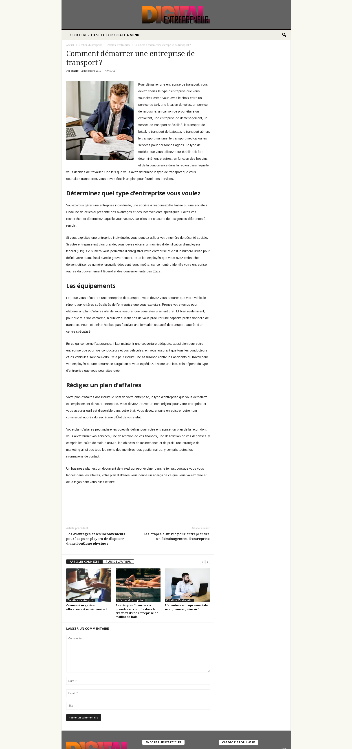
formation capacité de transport (162, 325)
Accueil (70, 45)
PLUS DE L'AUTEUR (118, 561)
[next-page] (207, 561)
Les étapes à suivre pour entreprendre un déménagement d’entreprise (176, 536)
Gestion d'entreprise (90, 45)
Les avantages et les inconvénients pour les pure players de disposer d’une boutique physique (95, 539)
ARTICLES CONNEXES (84, 561)
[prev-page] (202, 561)
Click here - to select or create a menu (104, 35)
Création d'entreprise (118, 45)
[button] (284, 35)
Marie (75, 70)
